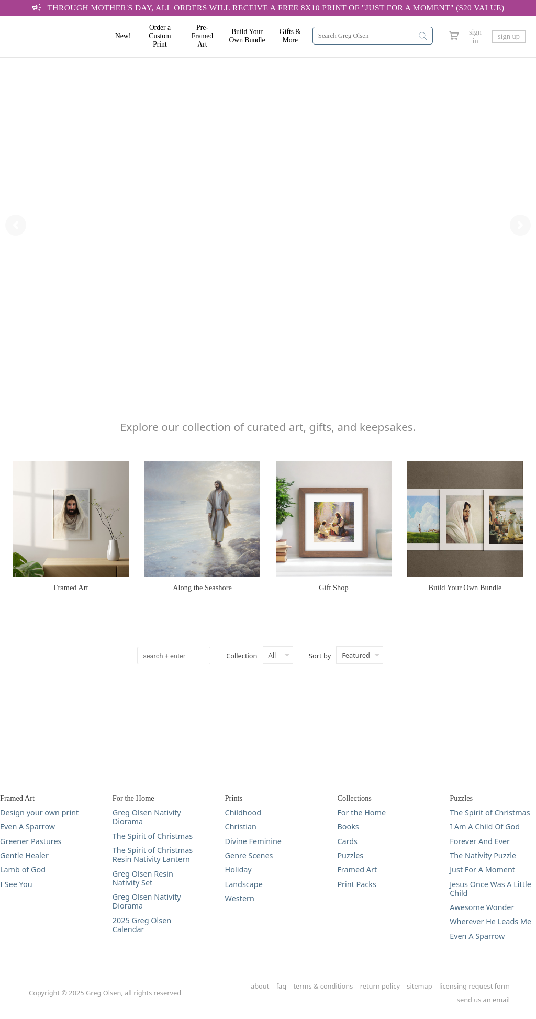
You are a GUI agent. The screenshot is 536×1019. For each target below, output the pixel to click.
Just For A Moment (482, 869)
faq (281, 986)
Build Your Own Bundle (247, 36)
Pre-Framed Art (203, 36)
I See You (16, 884)
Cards (347, 841)
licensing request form (474, 986)
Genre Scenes (249, 855)
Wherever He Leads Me (490, 921)
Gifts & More (290, 36)
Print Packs (356, 884)
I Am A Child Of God (485, 826)
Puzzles (350, 855)
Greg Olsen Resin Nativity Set (143, 878)
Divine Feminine (253, 841)
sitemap (419, 986)
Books (348, 826)
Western (239, 898)
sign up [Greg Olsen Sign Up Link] (509, 36)
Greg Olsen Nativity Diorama (147, 817)
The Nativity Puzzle (483, 855)
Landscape (244, 884)
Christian (240, 826)
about (260, 986)
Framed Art (357, 869)
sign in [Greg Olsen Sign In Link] (475, 36)
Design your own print (39, 812)
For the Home (361, 812)
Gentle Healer (24, 855)
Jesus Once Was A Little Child (490, 889)
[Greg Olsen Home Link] (62, 36)
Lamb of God (23, 869)
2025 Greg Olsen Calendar (142, 925)
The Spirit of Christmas (153, 836)
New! (123, 36)
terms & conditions (323, 986)
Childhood (243, 812)
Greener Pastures (31, 841)
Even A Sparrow (27, 826)
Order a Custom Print (160, 36)
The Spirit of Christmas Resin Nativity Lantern (153, 855)
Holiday (238, 869)
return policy (380, 986)
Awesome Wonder (482, 907)
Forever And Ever (480, 841)
